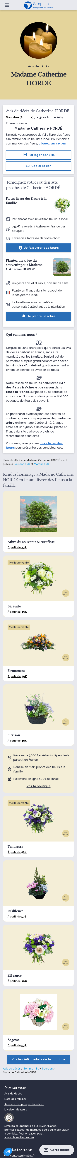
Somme (26, 117)
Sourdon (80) (22, 464)
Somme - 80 (31, 1068)
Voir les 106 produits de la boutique (38, 1059)
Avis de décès (11, 1068)
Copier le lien (38, 166)
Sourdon (47, 1068)
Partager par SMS (39, 155)
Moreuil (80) (41, 464)
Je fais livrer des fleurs (38, 248)
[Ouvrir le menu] (7, 5)
